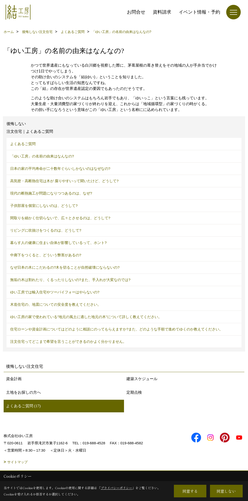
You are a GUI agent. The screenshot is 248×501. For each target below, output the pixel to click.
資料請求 (162, 12)
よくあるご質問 (23, 144)
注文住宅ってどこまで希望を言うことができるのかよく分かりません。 (68, 341)
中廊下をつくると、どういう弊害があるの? (45, 255)
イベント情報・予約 (199, 12)
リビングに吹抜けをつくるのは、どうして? (45, 230)
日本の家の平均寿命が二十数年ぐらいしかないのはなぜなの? (60, 168)
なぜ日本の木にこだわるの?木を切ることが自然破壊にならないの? (65, 267)
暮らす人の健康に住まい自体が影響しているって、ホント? (58, 243)
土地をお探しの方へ (23, 392)
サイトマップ (17, 462)
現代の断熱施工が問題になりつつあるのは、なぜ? (51, 193)
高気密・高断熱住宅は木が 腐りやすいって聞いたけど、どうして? (64, 181)
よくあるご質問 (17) (23, 406)
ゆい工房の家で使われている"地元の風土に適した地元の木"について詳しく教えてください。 (86, 317)
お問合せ (136, 12)
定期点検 (134, 392)
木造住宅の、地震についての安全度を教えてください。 (55, 304)
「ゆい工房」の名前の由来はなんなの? (42, 156)
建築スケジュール (141, 379)
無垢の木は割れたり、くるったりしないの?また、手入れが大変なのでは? (70, 280)
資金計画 (14, 379)
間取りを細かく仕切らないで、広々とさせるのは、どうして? (60, 218)
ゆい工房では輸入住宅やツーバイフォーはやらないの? (54, 292)
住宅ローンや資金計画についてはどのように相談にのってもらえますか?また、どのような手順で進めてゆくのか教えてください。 (116, 329)
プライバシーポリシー (116, 487)
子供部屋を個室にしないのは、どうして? (44, 206)
